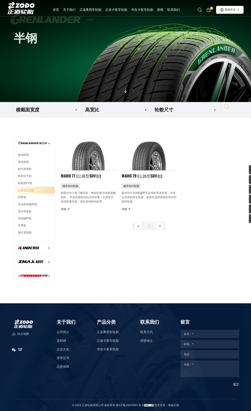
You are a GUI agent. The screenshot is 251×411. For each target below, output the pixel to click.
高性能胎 (23, 161)
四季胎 (22, 197)
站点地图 (20, 337)
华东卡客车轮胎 (147, 10)
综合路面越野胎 (27, 204)
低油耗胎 (23, 154)
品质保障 (63, 366)
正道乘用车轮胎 (95, 10)
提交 (236, 384)
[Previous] (139, 231)
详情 (65, 213)
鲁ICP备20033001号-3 (129, 405)
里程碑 (61, 341)
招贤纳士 (146, 341)
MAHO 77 (82, 178)
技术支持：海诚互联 (166, 405)
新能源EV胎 (25, 183)
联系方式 (146, 332)
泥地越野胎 (25, 218)
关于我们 (74, 10)
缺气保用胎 (25, 168)
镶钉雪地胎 (25, 232)
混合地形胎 (25, 211)
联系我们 (178, 10)
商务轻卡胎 (25, 176)
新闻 (165, 10)
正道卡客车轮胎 (121, 10)
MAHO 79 (143, 178)
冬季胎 (22, 225)
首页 (60, 10)
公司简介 (63, 332)
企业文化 (63, 349)
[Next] (159, 231)
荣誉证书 (63, 358)
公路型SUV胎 (26, 190)
